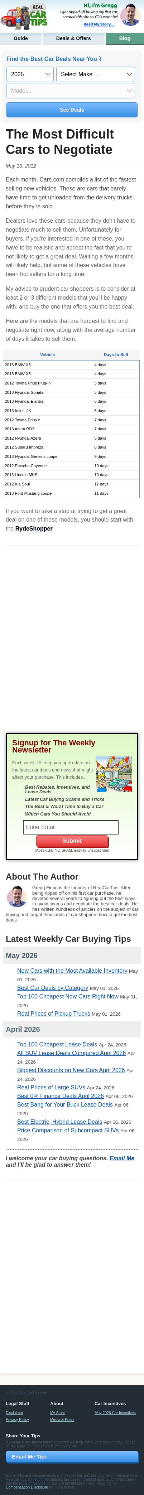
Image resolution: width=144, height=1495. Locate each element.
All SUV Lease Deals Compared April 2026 (71, 1053)
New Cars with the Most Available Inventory (72, 971)
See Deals (72, 110)
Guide (21, 38)
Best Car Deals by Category (52, 988)
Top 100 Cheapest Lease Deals (57, 1044)
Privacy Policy (17, 1420)
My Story (57, 1413)
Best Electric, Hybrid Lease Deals (59, 1122)
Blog (124, 38)
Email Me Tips (30, 1456)
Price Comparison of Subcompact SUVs (68, 1130)
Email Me (122, 1158)
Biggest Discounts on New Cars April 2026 (71, 1070)
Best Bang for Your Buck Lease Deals (65, 1105)
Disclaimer (14, 1413)
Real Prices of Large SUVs (51, 1087)
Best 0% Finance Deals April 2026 (60, 1096)
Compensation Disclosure (27, 1487)
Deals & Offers (73, 38)
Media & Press (62, 1420)
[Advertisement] (72, 645)
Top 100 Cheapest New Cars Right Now (68, 996)
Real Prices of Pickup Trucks (53, 1014)
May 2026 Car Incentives (115, 1413)
